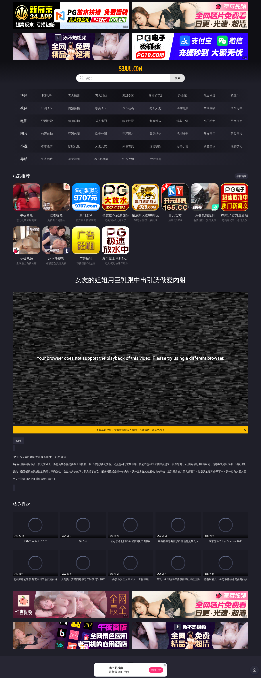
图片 (24, 133)
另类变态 (236, 121)
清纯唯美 (182, 133)
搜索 (178, 78)
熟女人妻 (155, 108)
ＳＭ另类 (236, 108)
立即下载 (156, 670)
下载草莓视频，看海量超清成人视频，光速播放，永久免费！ (171, 430)
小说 (24, 146)
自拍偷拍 (74, 108)
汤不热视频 (101, 159)
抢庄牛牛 (236, 95)
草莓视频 (74, 159)
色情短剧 (155, 159)
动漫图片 (128, 133)
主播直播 (209, 108)
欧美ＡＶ (101, 108)
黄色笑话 (209, 146)
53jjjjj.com (130, 68)
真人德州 (74, 95)
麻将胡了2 (155, 95)
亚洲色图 (74, 133)
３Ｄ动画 (128, 108)
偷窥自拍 (47, 133)
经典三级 (182, 121)
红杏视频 (128, 159)
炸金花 (182, 95)
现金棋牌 (209, 95)
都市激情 (47, 146)
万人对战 (101, 95)
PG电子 (47, 95)
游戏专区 (128, 95)
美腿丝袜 (155, 133)
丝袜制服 (182, 108)
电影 (24, 120)
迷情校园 (155, 146)
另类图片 (236, 133)
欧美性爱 (128, 121)
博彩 (24, 95)
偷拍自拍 (74, 121)
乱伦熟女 (209, 121)
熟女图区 (209, 133)
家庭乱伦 (74, 146)
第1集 (18, 440)
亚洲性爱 (47, 121)
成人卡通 (101, 121)
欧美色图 (101, 133)
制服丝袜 (155, 121)
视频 (24, 108)
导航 (24, 158)
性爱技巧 (236, 146)
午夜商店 (47, 159)
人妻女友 (101, 146)
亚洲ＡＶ (47, 108)
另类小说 (182, 146)
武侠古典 (128, 146)
